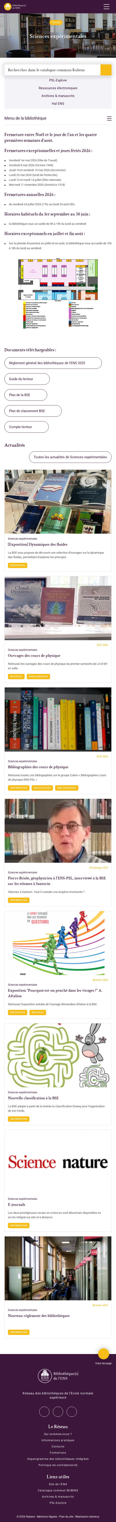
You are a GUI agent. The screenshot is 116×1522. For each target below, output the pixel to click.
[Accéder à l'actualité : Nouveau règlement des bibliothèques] (58, 1268)
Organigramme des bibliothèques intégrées (58, 1459)
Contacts (58, 1446)
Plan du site (66, 1516)
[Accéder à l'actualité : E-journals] (58, 1162)
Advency (94, 1516)
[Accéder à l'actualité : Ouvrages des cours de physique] (58, 608)
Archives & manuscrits (58, 96)
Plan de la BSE (19, 395)
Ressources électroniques (58, 88)
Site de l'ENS (58, 1484)
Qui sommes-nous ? (58, 1434)
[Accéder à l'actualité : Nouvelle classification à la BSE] (58, 1055)
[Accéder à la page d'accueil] (58, 1376)
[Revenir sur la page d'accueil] (14, 7)
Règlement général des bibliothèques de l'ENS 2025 (47, 363)
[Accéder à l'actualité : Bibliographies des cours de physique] (58, 719)
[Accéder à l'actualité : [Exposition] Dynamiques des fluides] (58, 502)
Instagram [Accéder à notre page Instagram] (58, 1412)
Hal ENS (58, 104)
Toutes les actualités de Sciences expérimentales (70, 457)
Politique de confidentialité (58, 1465)
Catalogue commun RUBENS (58, 1490)
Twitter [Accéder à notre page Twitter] (44, 1412)
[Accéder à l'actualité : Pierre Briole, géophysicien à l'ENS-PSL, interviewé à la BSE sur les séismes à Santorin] (58, 831)
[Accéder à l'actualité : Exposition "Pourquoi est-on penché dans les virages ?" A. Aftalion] (58, 943)
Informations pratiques (57, 1440)
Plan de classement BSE (27, 411)
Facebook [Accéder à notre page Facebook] (72, 1412)
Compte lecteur (20, 427)
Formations (58, 1452)
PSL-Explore (58, 80)
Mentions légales (47, 1516)
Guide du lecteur (21, 379)
